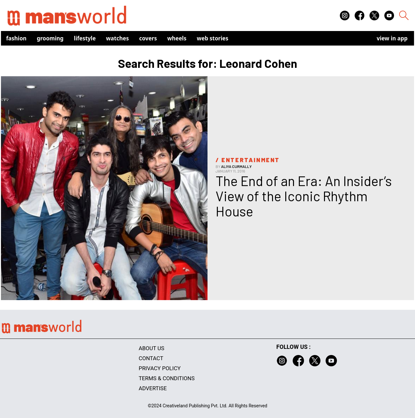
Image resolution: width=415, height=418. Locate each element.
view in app (392, 38)
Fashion (16, 38)
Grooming (50, 38)
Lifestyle (85, 38)
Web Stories (212, 38)
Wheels (177, 38)
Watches (117, 38)
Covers (148, 38)
